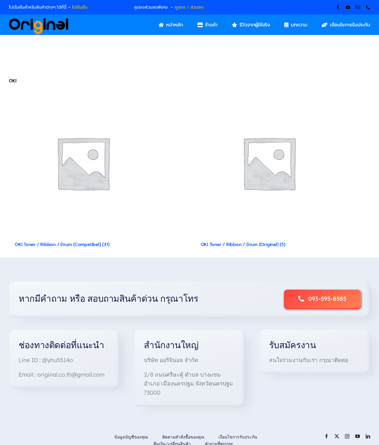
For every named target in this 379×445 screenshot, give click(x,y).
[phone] (368, 7)
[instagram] (347, 436)
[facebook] (338, 7)
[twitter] (337, 436)
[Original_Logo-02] (38, 20)
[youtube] (348, 7)
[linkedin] (368, 436)
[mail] (358, 7)
